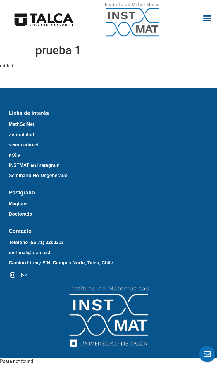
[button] (207, 18)
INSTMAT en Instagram (34, 165)
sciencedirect (24, 144)
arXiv (14, 155)
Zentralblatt (21, 134)
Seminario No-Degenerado (38, 175)
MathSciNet (21, 124)
